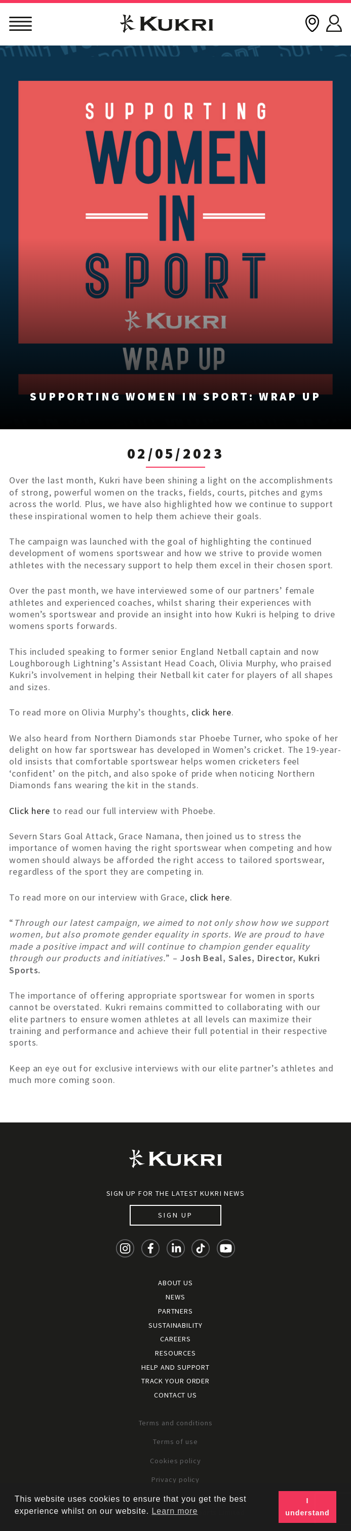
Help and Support (175, 1367)
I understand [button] (307, 1507)
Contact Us (175, 1395)
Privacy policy (175, 1479)
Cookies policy (175, 1460)
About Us (175, 1282)
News (175, 1296)
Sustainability (175, 1325)
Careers (175, 1338)
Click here (29, 811)
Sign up (175, 1215)
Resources (175, 1353)
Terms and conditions (176, 1422)
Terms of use (175, 1441)
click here (211, 712)
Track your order (175, 1380)
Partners (175, 1311)
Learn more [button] (175, 1511)
